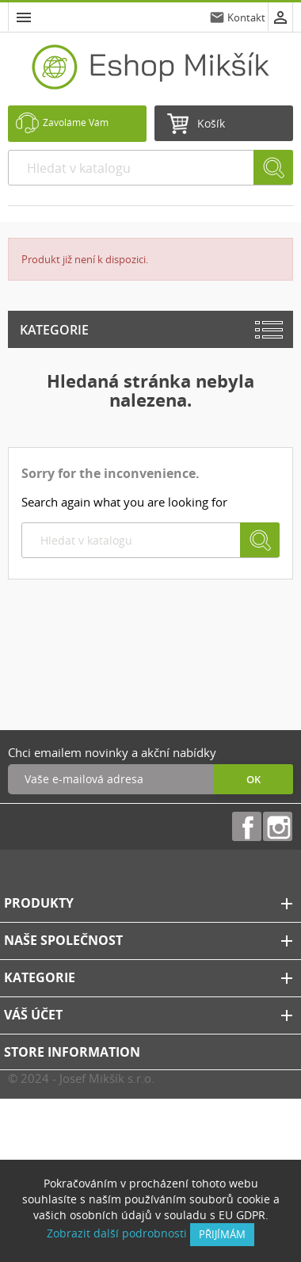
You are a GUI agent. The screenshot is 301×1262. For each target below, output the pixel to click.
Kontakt (246, 17)
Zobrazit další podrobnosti (117, 1233)
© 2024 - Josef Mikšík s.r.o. (81, 1078)
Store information (72, 1052)
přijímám (222, 1234)
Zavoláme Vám (76, 122)
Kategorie (54, 329)
